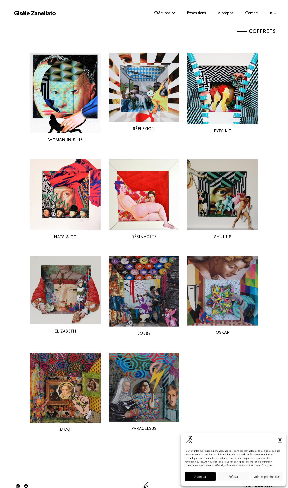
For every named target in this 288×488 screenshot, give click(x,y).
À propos (225, 13)
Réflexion (144, 130)
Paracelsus (144, 419)
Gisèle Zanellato (35, 13)
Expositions (196, 13)
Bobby (144, 322)
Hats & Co (65, 226)
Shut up (222, 226)
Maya (65, 419)
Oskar (223, 322)
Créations (164, 13)
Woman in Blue (65, 130)
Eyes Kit (222, 130)
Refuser (233, 477)
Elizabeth (65, 322)
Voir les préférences (266, 477)
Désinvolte (144, 226)
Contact (252, 13)
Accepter (200, 477)
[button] (280, 440)
